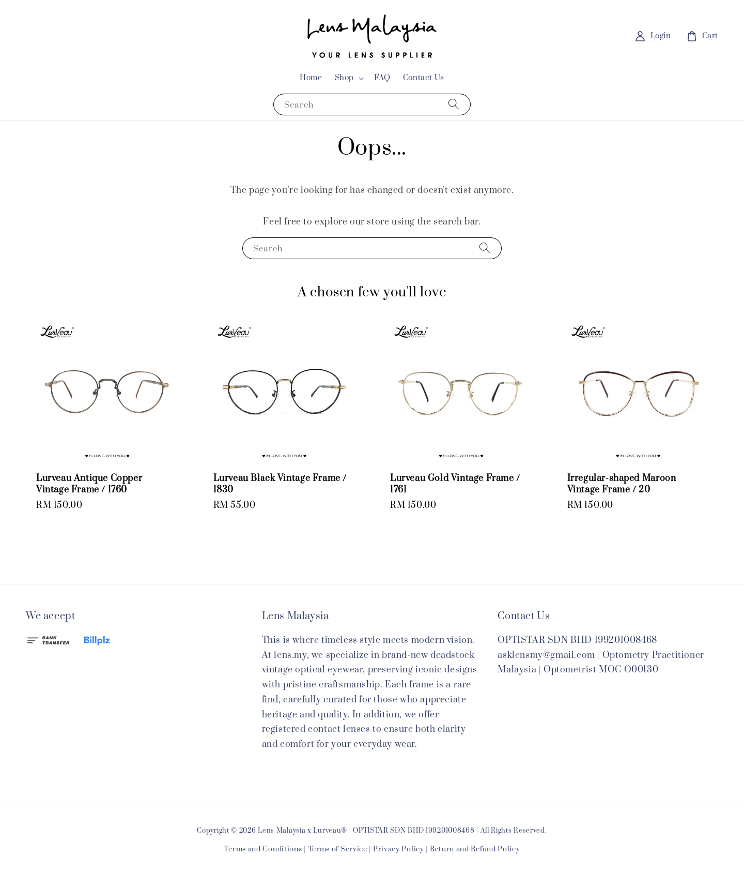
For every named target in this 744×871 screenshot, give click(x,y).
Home (311, 78)
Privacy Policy (398, 849)
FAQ (382, 78)
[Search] (453, 104)
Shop (344, 78)
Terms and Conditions (263, 849)
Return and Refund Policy (475, 849)
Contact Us (423, 78)
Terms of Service (337, 849)
